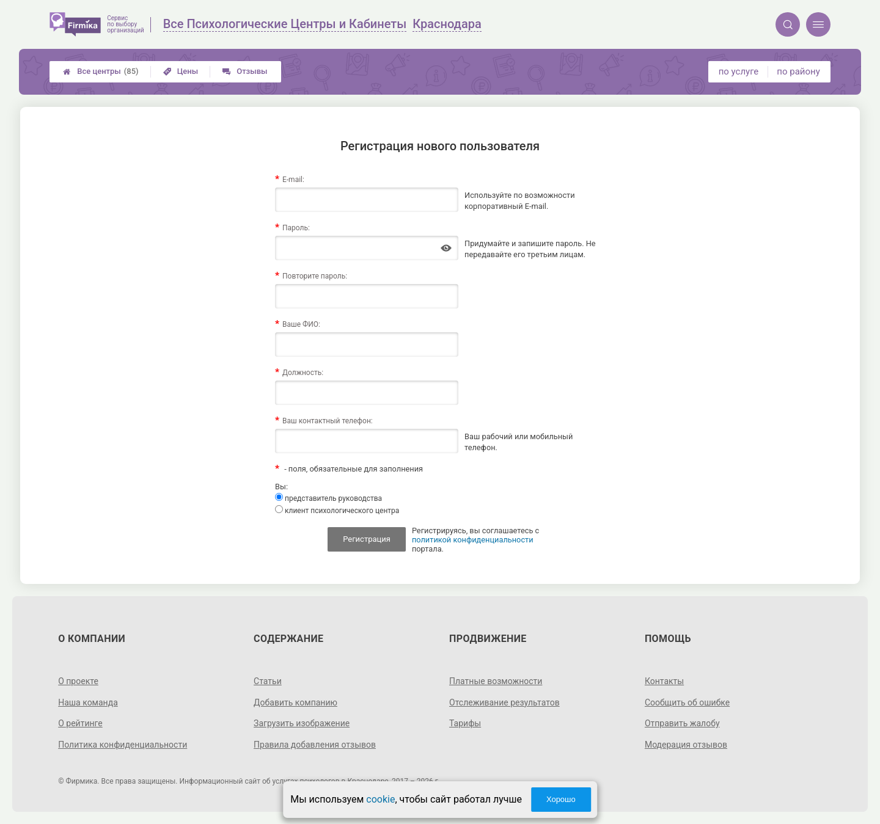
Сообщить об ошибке (687, 702)
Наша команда (88, 702)
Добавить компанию (295, 702)
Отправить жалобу (682, 723)
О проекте (78, 681)
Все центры (100, 71)
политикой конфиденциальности (473, 539)
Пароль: (296, 228)
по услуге (739, 71)
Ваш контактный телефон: (327, 421)
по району (798, 71)
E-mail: (293, 179)
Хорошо (561, 799)
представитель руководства (328, 498)
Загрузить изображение (302, 723)
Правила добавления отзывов (315, 744)
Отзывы (244, 71)
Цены (181, 71)
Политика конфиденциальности (122, 744)
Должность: (302, 372)
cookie (380, 799)
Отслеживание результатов (504, 702)
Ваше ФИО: (301, 324)
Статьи (268, 681)
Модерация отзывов (686, 744)
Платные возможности (495, 681)
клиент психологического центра (337, 510)
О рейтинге (80, 723)
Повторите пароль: (314, 276)
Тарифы (465, 723)
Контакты (664, 681)
